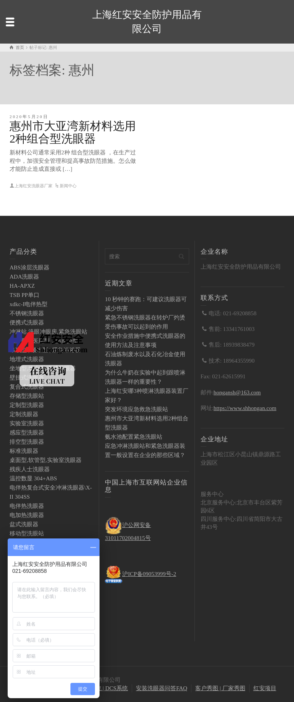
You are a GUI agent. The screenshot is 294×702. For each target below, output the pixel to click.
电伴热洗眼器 (27, 506)
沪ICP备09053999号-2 (149, 574)
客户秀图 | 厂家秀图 (220, 688)
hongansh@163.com (237, 392)
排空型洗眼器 (27, 442)
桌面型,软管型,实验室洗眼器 (46, 460)
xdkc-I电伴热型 (28, 304)
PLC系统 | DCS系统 (103, 688)
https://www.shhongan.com (245, 408)
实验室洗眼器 (27, 423)
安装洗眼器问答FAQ (161, 688)
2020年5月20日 (29, 116)
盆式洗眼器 (24, 524)
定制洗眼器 (24, 414)
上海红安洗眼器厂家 (33, 185)
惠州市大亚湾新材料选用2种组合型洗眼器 (73, 132)
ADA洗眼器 (24, 277)
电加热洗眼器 (27, 515)
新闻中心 (68, 185)
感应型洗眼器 (27, 433)
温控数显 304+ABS (33, 478)
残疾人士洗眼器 (30, 469)
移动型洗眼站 (27, 533)
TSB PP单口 (24, 295)
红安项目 (264, 688)
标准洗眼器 (24, 451)
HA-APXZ (22, 286)
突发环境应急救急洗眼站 (136, 409)
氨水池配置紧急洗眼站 (133, 437)
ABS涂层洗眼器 (29, 267)
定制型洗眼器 (27, 405)
